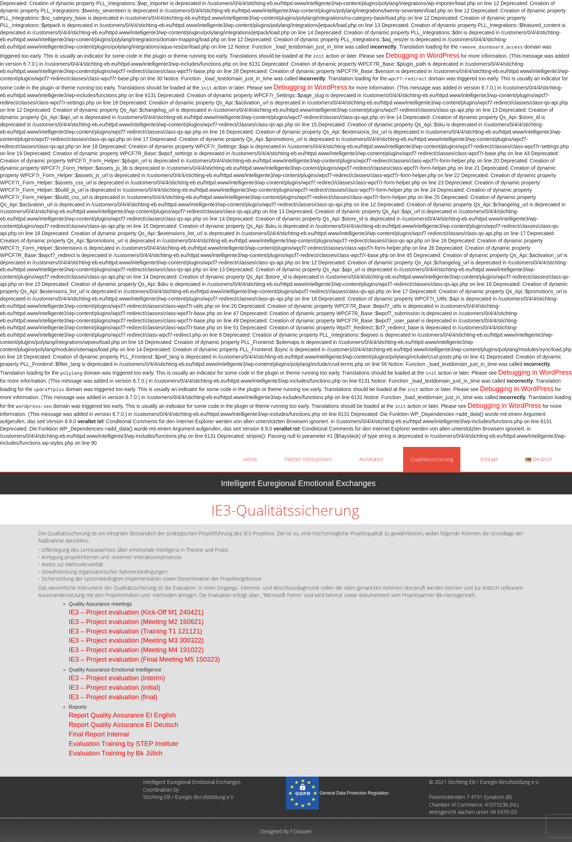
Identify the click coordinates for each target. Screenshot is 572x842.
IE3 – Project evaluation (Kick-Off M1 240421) (136, 612)
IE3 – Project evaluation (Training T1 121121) (135, 631)
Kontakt (489, 459)
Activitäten (371, 459)
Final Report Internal (99, 734)
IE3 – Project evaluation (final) (113, 697)
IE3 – (76, 640)
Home (250, 459)
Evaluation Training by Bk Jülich (116, 753)
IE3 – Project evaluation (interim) (117, 678)
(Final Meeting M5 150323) (179, 659)
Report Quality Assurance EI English (122, 715)
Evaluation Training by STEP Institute (123, 743)
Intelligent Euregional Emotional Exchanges (298, 483)
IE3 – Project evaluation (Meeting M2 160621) (136, 621)
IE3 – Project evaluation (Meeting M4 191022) (136, 650)
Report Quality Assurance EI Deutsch (123, 724)
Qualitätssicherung (431, 459)
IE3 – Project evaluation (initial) (115, 687)
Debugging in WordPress (423, 55)
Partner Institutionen (308, 459)
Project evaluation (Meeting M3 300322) (144, 640)
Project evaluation (112, 659)
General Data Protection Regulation (354, 793)
